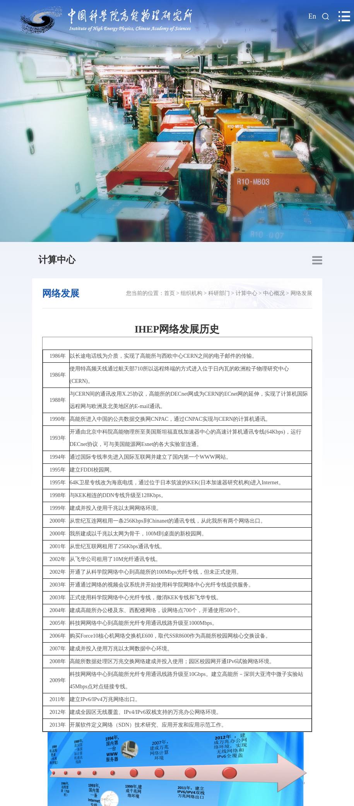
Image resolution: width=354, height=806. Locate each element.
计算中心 (56, 260)
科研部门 (219, 293)
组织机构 (191, 293)
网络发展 (301, 293)
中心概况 (274, 293)
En (312, 16)
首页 (169, 293)
